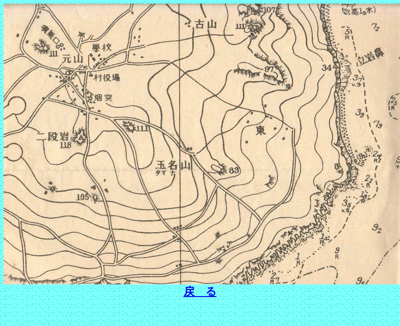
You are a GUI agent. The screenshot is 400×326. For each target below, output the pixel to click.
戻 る (200, 291)
